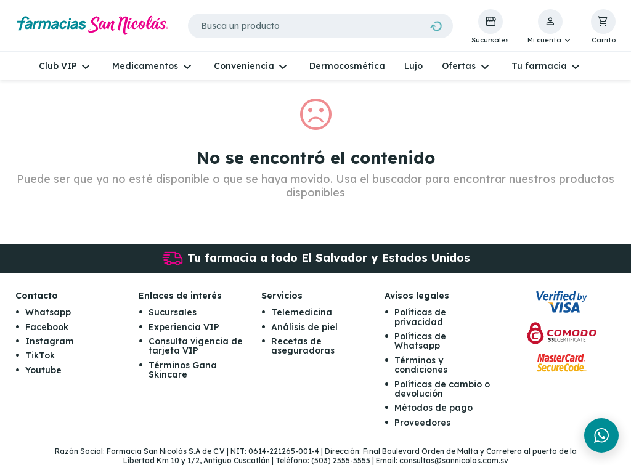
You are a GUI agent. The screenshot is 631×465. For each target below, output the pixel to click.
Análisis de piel (304, 327)
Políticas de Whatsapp (420, 341)
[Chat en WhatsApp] (601, 435)
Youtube (43, 370)
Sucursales (173, 312)
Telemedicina (301, 312)
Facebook (46, 327)
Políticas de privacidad (420, 317)
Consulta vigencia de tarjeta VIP (196, 346)
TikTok (40, 355)
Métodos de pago (433, 407)
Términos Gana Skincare (183, 370)
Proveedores (422, 422)
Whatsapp (48, 312)
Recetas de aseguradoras (303, 346)
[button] (549, 27)
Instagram (49, 341)
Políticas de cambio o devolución (442, 389)
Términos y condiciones (420, 365)
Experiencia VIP (184, 327)
